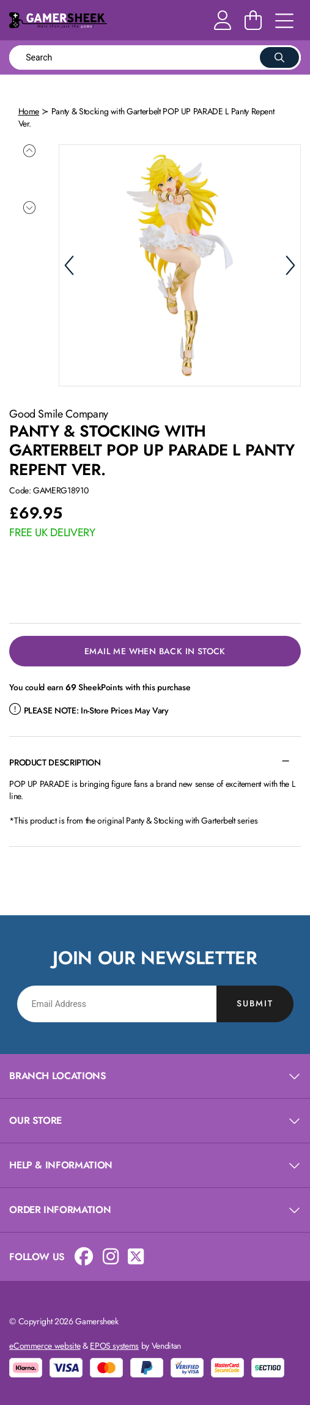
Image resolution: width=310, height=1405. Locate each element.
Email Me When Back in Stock (155, 649)
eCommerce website (44, 1344)
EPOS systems (114, 1344)
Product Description (54, 760)
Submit (255, 1002)
